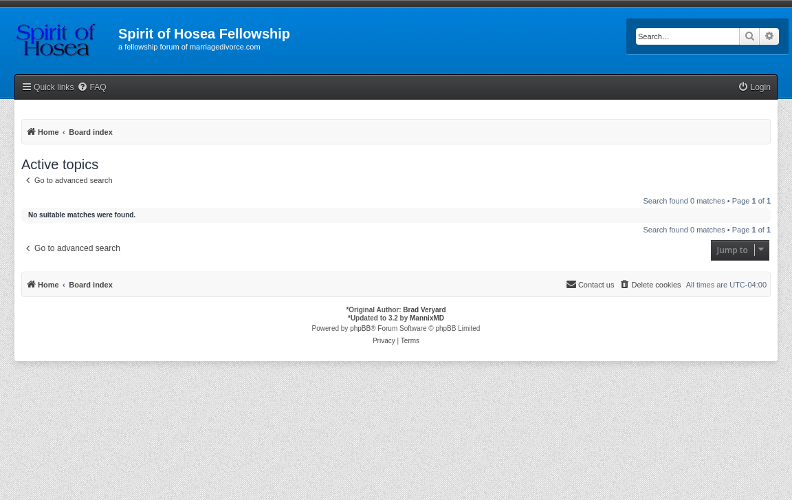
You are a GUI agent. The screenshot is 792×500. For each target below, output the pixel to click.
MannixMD (427, 318)
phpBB (360, 328)
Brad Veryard (424, 310)
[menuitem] (91, 87)
